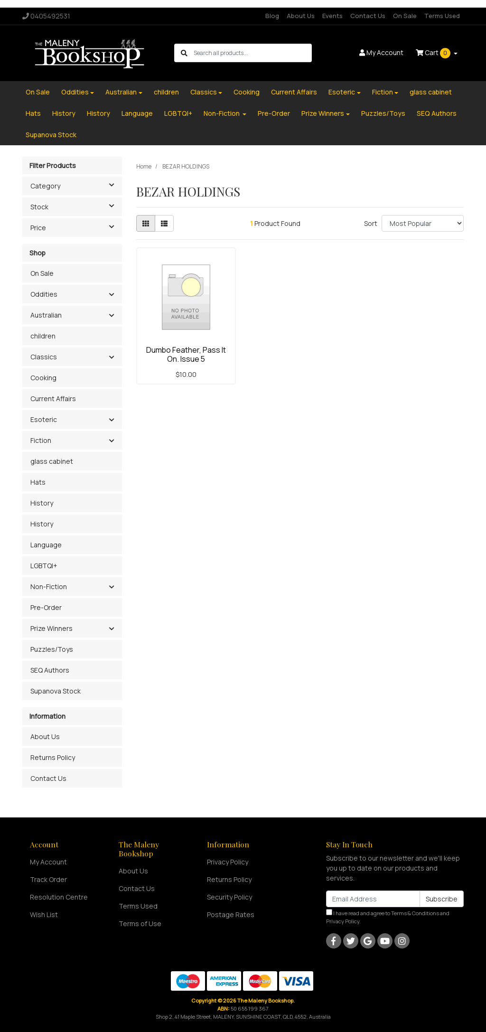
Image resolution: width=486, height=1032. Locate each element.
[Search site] (184, 53)
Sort (370, 223)
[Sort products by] (423, 223)
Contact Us (367, 15)
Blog (272, 15)
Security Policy (229, 896)
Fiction (382, 91)
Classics (203, 91)
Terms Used (442, 15)
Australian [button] (46, 314)
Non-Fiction (222, 113)
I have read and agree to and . (387, 917)
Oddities (75, 91)
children (166, 91)
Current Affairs (294, 91)
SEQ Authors (437, 113)
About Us (301, 15)
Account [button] (381, 52)
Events (332, 15)
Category (76, 185)
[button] (111, 295)
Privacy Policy (227, 861)
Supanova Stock (51, 134)
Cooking (247, 91)
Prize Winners (322, 113)
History (63, 113)
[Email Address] (373, 899)
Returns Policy (52, 757)
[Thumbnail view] (145, 223)
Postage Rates (230, 914)
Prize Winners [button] (51, 628)
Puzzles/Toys (383, 113)
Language (137, 113)
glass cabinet (431, 91)
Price (76, 227)
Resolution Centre (59, 896)
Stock (76, 206)
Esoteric (341, 91)
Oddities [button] (43, 294)
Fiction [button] (40, 440)
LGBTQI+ (178, 113)
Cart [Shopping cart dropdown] (434, 53)
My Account (48, 861)
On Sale (405, 15)
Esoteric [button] (43, 419)
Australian (121, 91)
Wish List (44, 914)
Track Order (48, 879)
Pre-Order (274, 113)
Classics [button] (43, 356)
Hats (33, 113)
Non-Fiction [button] (48, 586)
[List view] (164, 223)
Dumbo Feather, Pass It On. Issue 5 (186, 354)
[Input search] (252, 53)
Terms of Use (140, 923)
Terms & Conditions (415, 913)
